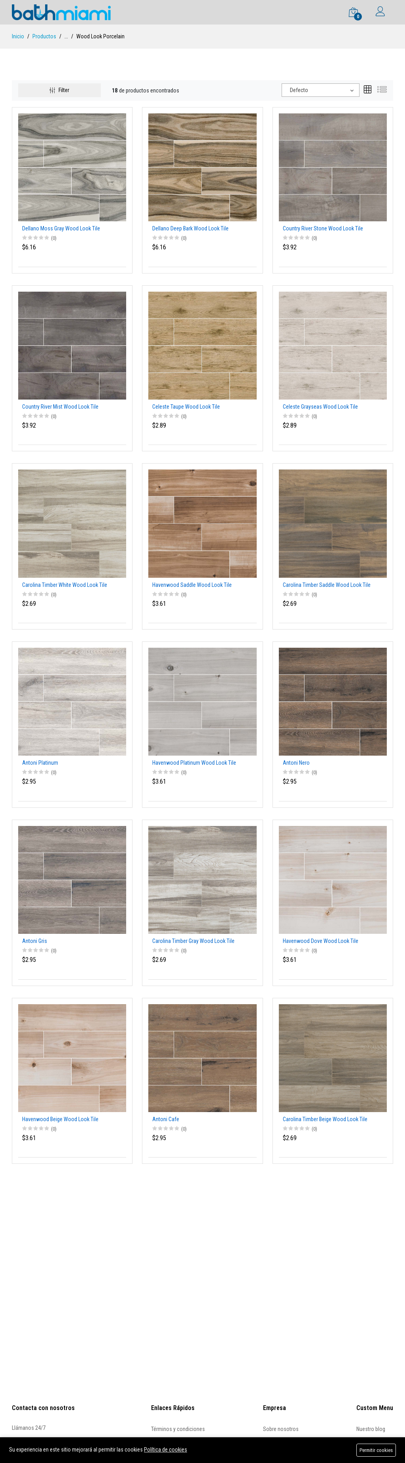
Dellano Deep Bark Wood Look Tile (190, 228)
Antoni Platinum (40, 763)
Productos (44, 36)
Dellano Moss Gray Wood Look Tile (61, 228)
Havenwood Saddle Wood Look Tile (192, 585)
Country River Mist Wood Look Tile (60, 406)
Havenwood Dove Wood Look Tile (320, 941)
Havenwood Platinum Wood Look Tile (194, 763)
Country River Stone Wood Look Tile (323, 228)
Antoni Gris (34, 941)
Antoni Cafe (165, 1119)
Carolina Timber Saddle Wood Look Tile (327, 585)
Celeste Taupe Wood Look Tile (186, 406)
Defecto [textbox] (299, 90)
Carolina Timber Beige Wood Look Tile (325, 1119)
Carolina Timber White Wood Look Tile (64, 585)
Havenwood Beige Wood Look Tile (60, 1119)
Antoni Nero (296, 763)
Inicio (18, 36)
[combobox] (321, 90)
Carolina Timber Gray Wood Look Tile (193, 941)
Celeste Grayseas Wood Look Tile (320, 406)
